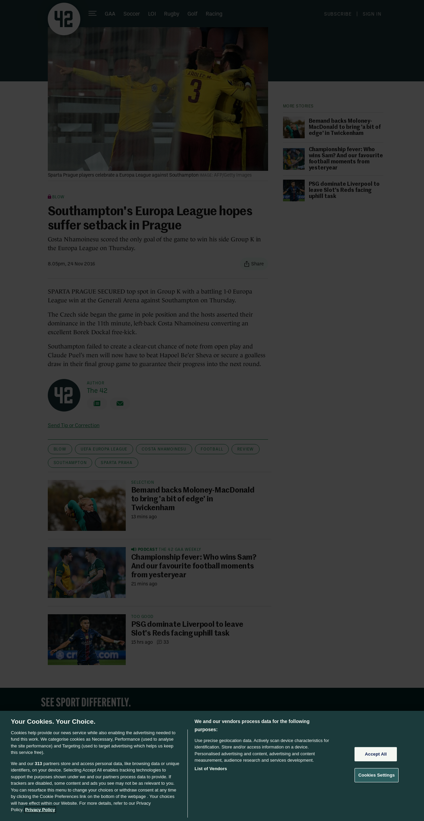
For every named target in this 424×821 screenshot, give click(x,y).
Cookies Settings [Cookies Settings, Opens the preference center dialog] (376, 775)
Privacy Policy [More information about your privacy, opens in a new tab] (40, 809)
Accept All (376, 754)
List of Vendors (211, 768)
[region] (212, 766)
